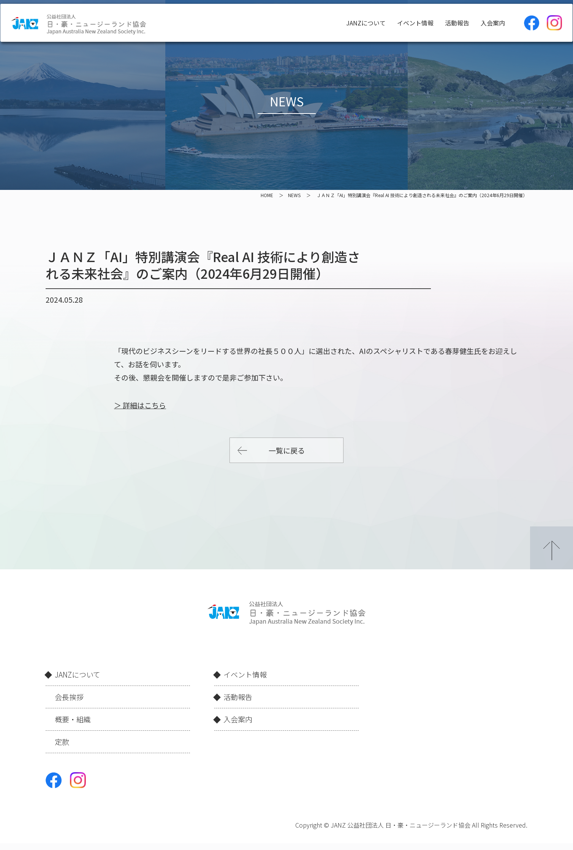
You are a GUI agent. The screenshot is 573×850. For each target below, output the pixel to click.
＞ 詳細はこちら (140, 405)
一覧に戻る (287, 450)
